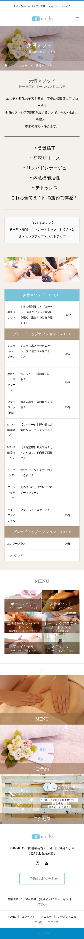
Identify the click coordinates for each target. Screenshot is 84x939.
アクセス (53, 922)
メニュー (46, 916)
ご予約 (38, 922)
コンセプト (28, 916)
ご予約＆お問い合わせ (42, 878)
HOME (12, 916)
